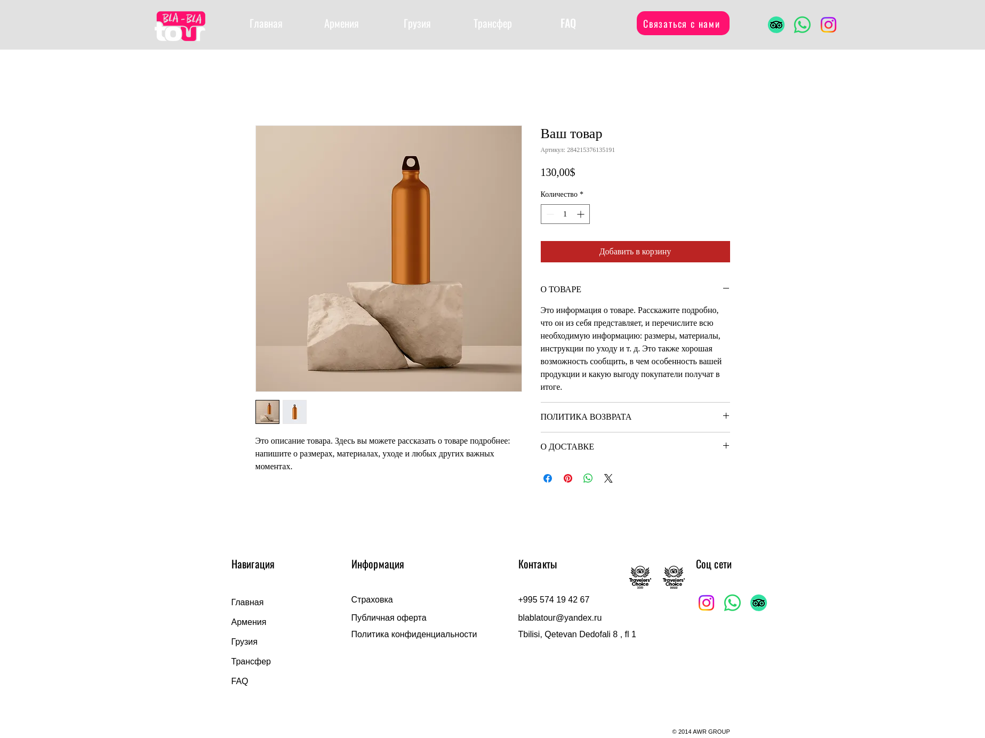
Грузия (244, 641)
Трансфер (251, 661)
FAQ (240, 681)
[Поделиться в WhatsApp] (588, 478)
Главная (247, 602)
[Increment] (581, 214)
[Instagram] (828, 24)
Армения (249, 622)
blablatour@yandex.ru (560, 617)
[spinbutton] (565, 214)
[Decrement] (549, 214)
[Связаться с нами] (683, 23)
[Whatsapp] (802, 24)
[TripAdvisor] (776, 24)
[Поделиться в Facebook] (547, 478)
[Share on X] (608, 478)
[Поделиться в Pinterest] (568, 478)
